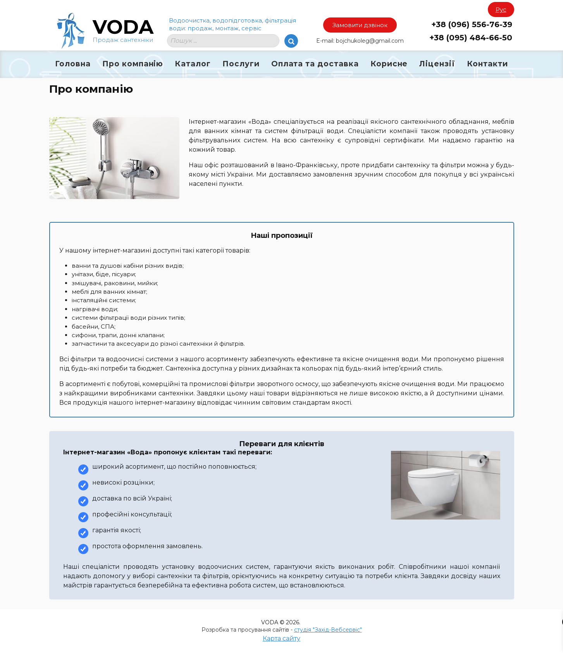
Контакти (487, 63)
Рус (501, 9)
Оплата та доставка (315, 63)
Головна (73, 63)
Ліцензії (437, 63)
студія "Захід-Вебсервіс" (328, 629)
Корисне (389, 63)
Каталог (193, 63)
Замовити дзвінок (359, 25)
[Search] (291, 41)
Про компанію (132, 63)
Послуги (241, 63)
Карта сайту (281, 638)
